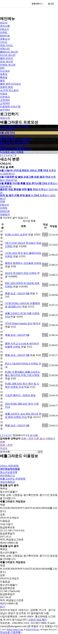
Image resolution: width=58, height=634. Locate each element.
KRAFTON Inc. (32, 629)
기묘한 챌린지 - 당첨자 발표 (20, 395)
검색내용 (5, 451)
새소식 (3, 22)
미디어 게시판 (7, 55)
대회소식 (5, 39)
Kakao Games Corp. (15, 629)
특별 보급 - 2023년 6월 (17, 335)
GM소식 (4, 29)
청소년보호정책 (8, 472)
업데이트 (5, 35)
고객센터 (5, 100)
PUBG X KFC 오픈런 (16, 234)
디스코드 (5, 71)
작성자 (3, 448)
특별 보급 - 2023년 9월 (17, 293)
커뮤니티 (5, 48)
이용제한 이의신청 (10, 106)
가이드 (3, 42)
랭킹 (2, 80)
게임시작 (5, 118)
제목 (2, 441)
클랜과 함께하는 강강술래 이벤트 (23, 263)
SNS (2, 68)
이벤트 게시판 (7, 65)
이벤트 (3, 32)
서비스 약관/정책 (9, 465)
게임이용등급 (7, 482)
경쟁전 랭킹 (6, 87)
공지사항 (5, 26)
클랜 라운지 (6, 58)
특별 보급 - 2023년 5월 (17, 355)
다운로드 (5, 97)
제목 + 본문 (6, 445)
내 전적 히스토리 (9, 90)
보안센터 (5, 110)
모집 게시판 (6, 61)
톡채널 (3, 77)
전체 (2, 201)
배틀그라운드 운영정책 (12, 478)
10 (31, 435)
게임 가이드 (6, 45)
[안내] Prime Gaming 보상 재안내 (22, 323)
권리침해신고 (7, 475)
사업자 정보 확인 (37, 619)
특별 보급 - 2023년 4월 (17, 425)
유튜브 (3, 74)
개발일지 (5, 214)
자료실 (3, 93)
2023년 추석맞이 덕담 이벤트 (21, 273)
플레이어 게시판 (9, 52)
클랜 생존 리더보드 (10, 84)
